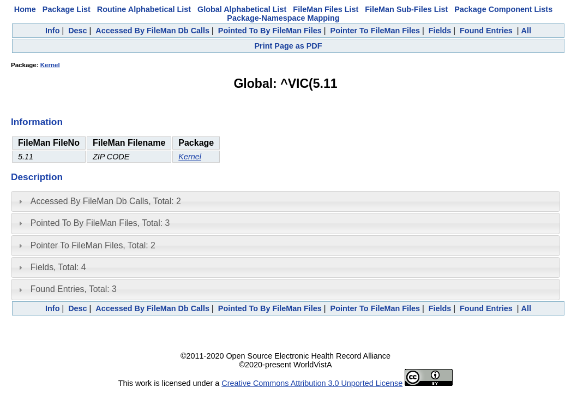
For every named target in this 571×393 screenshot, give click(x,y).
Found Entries (486, 30)
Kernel (50, 65)
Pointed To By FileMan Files (270, 30)
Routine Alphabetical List (144, 9)
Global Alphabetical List (241, 9)
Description (37, 176)
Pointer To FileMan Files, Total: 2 (93, 245)
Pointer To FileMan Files (375, 30)
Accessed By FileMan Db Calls (152, 30)
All (526, 30)
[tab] (285, 201)
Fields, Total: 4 (58, 267)
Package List (67, 9)
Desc (77, 30)
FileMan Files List (325, 9)
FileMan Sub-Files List (406, 9)
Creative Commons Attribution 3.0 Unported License (311, 383)
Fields (440, 30)
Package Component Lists (503, 9)
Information (37, 121)
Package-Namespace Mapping (283, 18)
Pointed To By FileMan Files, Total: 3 (100, 223)
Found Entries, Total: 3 (74, 289)
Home (25, 9)
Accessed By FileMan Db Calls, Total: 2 (106, 201)
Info (52, 30)
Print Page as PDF (288, 45)
